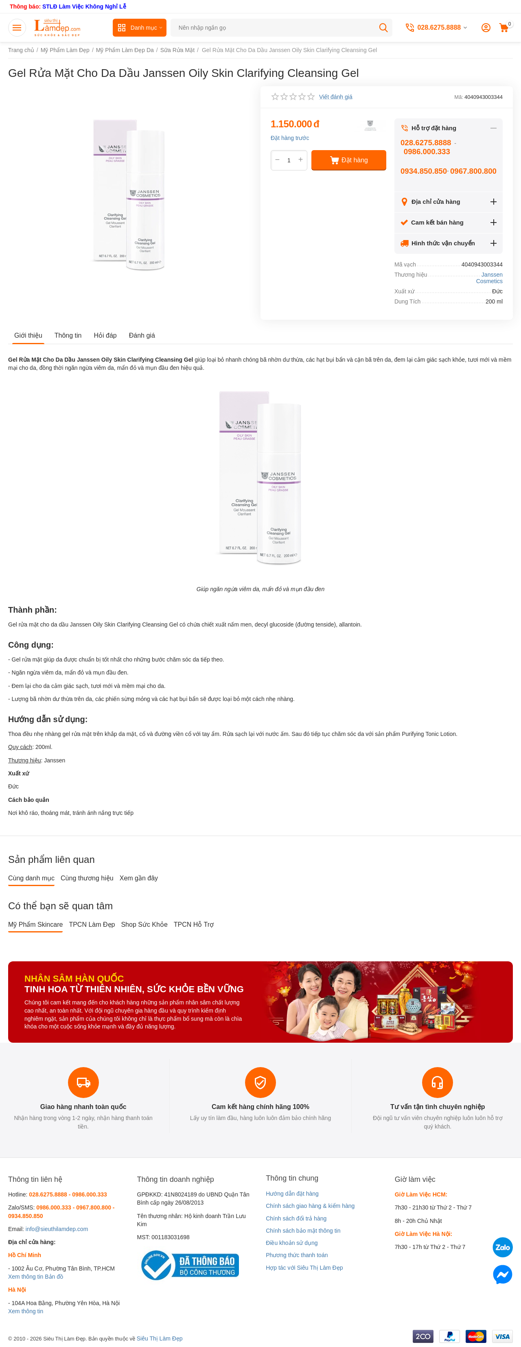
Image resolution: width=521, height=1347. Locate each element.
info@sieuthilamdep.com (57, 1229)
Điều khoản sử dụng (291, 1243)
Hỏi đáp (105, 335)
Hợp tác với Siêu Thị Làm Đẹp (304, 1267)
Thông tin (68, 335)
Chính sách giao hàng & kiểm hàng (310, 1206)
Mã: (458, 97)
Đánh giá (142, 335)
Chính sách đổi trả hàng (296, 1218)
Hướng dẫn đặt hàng (292, 1193)
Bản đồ (54, 1276)
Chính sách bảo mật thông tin (303, 1230)
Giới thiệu (28, 335)
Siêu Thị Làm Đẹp (160, 1338)
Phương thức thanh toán (297, 1255)
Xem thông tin (25, 1276)
